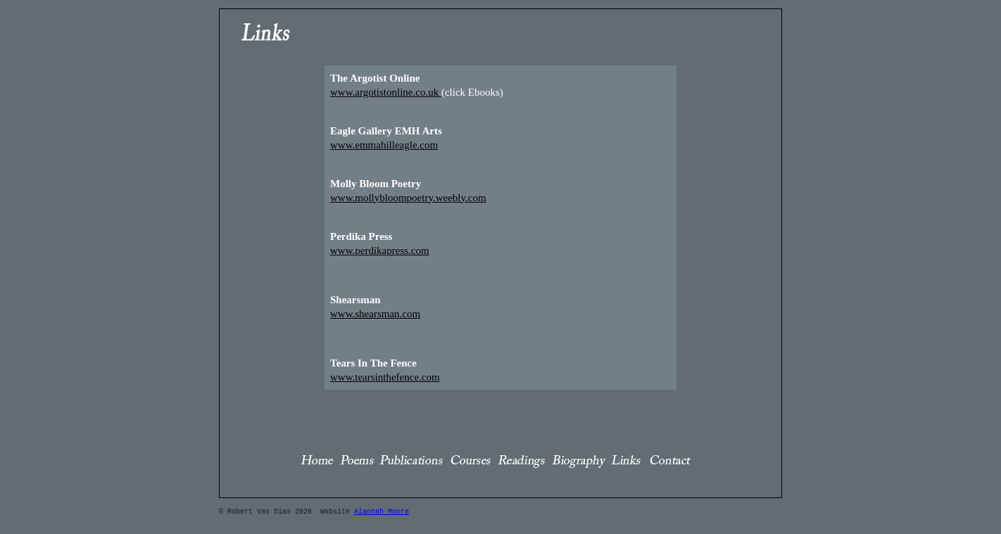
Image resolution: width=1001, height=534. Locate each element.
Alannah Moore (381, 509)
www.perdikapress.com (379, 247)
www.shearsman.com (375, 311)
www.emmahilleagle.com (384, 142)
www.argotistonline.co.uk (385, 89)
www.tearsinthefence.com (385, 374)
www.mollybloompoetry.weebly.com (408, 195)
